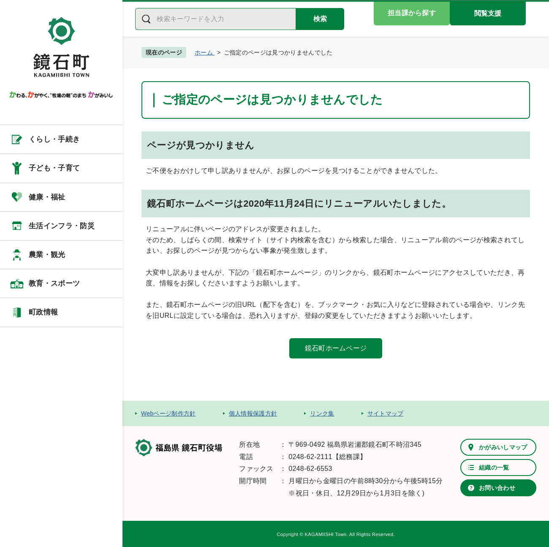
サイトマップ (385, 413)
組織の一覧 (494, 467)
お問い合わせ (497, 487)
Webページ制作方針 (168, 413)
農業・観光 (47, 255)
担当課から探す (412, 12)
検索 (320, 18)
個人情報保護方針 (253, 413)
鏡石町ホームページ (336, 348)
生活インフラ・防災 (62, 226)
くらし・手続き (54, 139)
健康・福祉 (47, 197)
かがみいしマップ (503, 447)
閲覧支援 (487, 13)
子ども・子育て (54, 168)
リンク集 (322, 413)
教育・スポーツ (54, 283)
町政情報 (43, 312)
